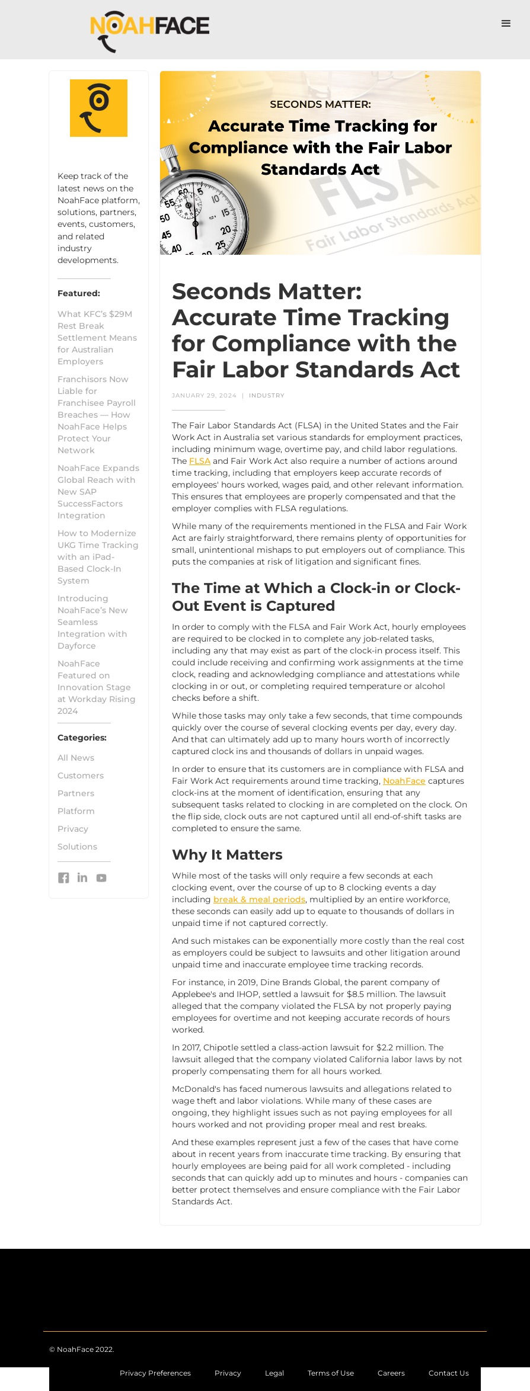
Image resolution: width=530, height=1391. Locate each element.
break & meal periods (259, 899)
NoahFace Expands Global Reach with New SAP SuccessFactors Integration (98, 492)
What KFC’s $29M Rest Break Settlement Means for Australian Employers (97, 338)
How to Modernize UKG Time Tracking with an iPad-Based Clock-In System (98, 557)
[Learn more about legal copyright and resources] (274, 1373)
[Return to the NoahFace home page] (81, 1343)
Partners (76, 793)
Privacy (73, 828)
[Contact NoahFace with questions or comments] (391, 1373)
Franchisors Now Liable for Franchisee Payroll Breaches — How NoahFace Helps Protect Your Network (97, 415)
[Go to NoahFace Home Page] (150, 29)
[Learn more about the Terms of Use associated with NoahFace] (331, 1373)
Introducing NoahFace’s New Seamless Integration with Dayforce (93, 622)
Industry (267, 395)
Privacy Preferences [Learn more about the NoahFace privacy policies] (155, 1372)
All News (76, 757)
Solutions (77, 846)
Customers (81, 775)
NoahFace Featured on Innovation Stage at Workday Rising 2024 (97, 687)
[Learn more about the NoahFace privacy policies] (228, 1373)
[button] (506, 23)
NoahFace (404, 780)
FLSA (199, 461)
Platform (76, 811)
